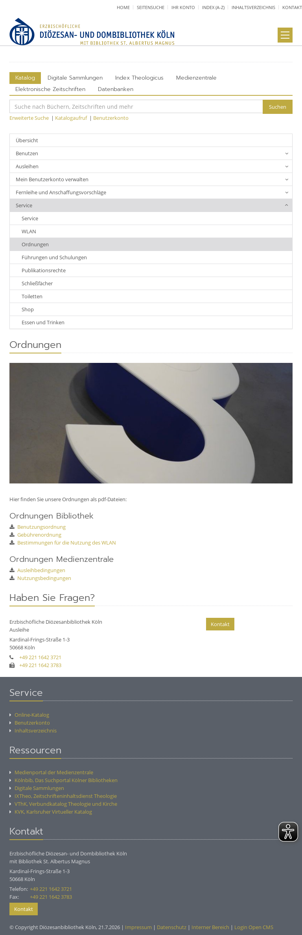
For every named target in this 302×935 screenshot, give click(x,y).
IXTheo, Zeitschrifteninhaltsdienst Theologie (63, 795)
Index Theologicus (139, 78)
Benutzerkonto (111, 117)
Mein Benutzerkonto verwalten (52, 179)
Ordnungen (35, 244)
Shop (28, 309)
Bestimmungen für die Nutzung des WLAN (62, 542)
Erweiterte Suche (29, 117)
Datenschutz (171, 927)
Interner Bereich (210, 927)
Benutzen (27, 153)
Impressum (138, 927)
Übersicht (27, 140)
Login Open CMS (253, 927)
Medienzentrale (196, 78)
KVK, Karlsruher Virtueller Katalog (50, 811)
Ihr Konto (183, 7)
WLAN (29, 231)
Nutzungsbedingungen (40, 578)
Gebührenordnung (35, 534)
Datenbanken (115, 89)
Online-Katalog (29, 714)
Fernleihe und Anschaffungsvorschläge (61, 192)
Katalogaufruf (71, 117)
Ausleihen (27, 166)
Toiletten (32, 296)
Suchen (277, 106)
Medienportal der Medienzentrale (51, 772)
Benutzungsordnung (37, 526)
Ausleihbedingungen (37, 570)
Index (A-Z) (213, 7)
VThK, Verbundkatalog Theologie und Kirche (63, 803)
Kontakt (292, 7)
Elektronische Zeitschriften (50, 89)
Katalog (25, 78)
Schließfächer (37, 283)
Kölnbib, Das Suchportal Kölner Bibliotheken (63, 780)
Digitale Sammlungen (75, 78)
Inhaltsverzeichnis (253, 7)
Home (123, 7)
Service (24, 205)
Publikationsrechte (44, 270)
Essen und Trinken (43, 322)
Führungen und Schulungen (54, 257)
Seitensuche (150, 7)
